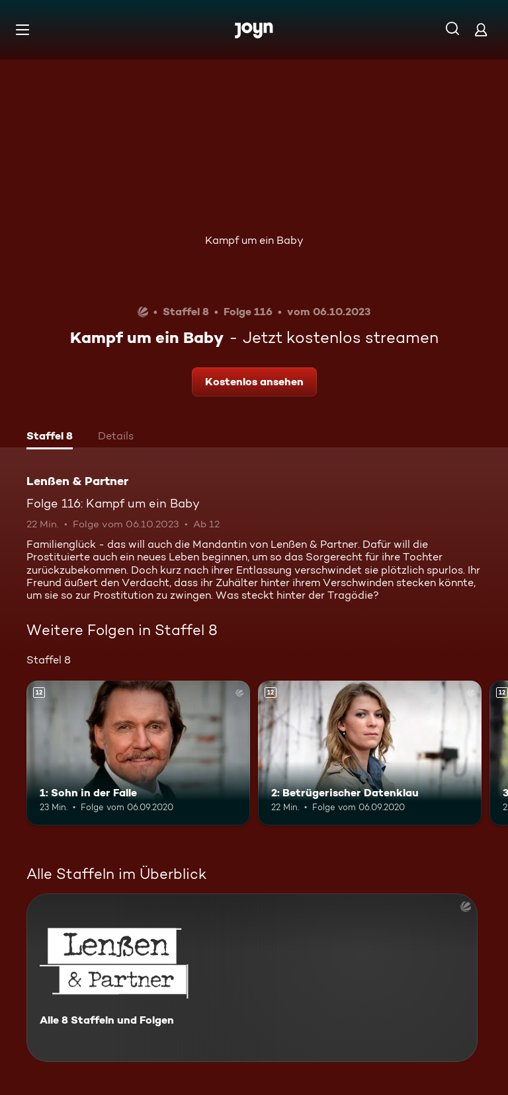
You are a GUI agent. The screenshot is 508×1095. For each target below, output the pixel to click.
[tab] (49, 437)
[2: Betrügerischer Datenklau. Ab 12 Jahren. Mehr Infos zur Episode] (370, 753)
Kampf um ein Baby (254, 240)
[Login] (481, 29)
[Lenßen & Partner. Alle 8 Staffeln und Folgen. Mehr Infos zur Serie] (252, 977)
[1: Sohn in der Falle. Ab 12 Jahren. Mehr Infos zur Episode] (138, 753)
